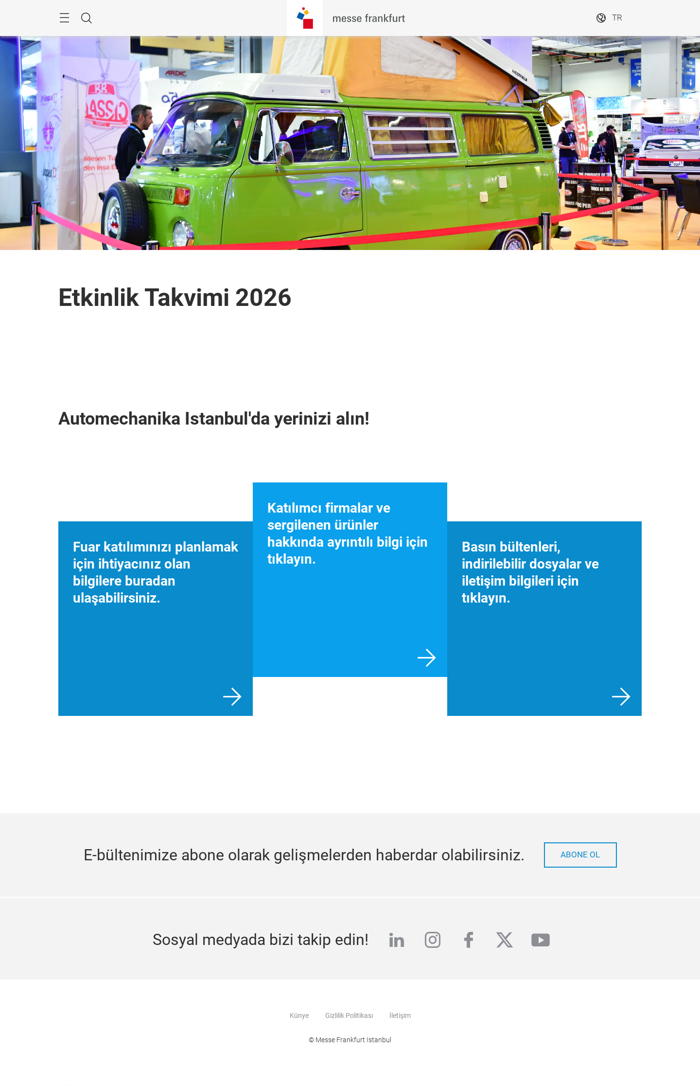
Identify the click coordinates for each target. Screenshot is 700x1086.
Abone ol (580, 854)
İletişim (400, 1015)
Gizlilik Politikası (349, 1015)
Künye (299, 1015)
